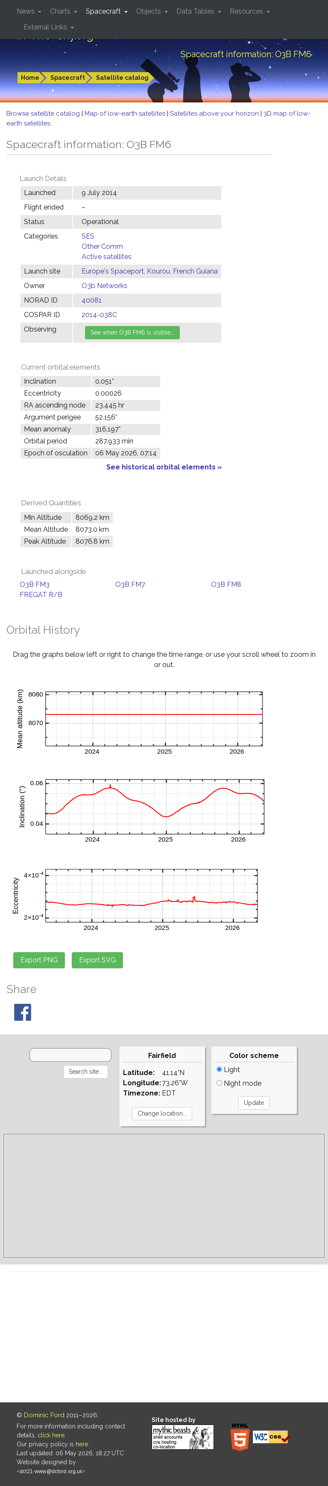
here (82, 1444)
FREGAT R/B (41, 595)
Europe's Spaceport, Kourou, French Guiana (150, 271)
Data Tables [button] (196, 11)
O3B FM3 (35, 584)
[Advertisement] (164, 1196)
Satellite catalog (122, 77)
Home (30, 77)
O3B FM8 (226, 584)
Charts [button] (61, 11)
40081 (92, 300)
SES (88, 236)
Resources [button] (247, 11)
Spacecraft (67, 77)
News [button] (26, 11)
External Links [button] (46, 27)
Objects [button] (149, 11)
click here (51, 1435)
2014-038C (99, 315)
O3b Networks (104, 286)
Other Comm (102, 246)
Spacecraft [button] (104, 11)
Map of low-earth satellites (126, 113)
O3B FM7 (130, 584)
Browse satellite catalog (44, 113)
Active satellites (107, 257)
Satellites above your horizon (215, 113)
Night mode (239, 1083)
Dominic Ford (44, 1415)
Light (228, 1070)
